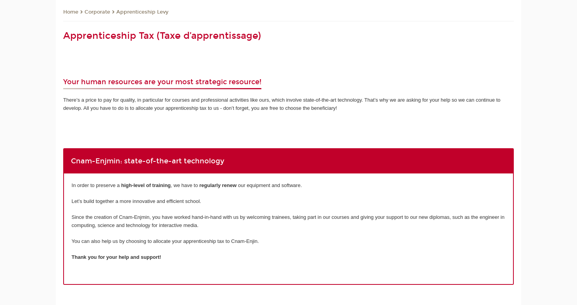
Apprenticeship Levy (142, 12)
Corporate (97, 12)
